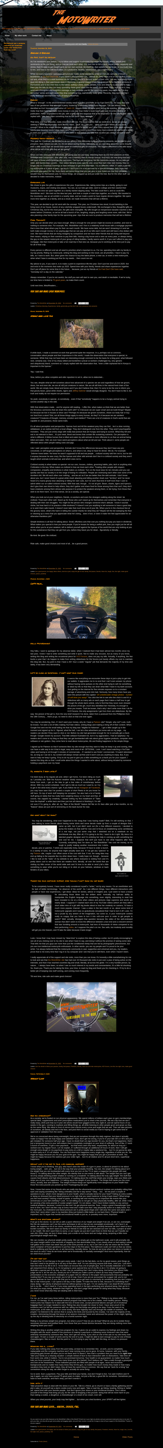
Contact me (36, 35)
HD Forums (105, 1066)
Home (7, 35)
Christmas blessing (41, 306)
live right (117, 571)
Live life (112, 1066)
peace (38, 574)
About (49, 35)
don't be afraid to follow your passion (46, 1066)
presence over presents (89, 306)
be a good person (40, 571)
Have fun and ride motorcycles (91, 1066)
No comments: (67, 303)
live (113, 571)
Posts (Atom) (43, 1441)
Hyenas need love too (41, 316)
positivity (43, 574)
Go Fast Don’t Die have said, (110, 269)
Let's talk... (36, 583)
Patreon (97, 722)
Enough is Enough (40, 52)
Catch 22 (70, 108)
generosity (64, 306)
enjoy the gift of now (77, 571)
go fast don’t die (73, 306)
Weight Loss (37, 1078)
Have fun (104, 571)
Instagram (84, 788)
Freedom (73, 1066)
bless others (57, 571)
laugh (109, 571)
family (58, 306)
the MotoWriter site (56, 960)
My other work (21, 35)
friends (98, 571)
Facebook (95, 788)
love (80, 306)
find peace (92, 571)
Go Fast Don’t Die (50, 77)
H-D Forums (81, 656)
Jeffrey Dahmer (79, 391)
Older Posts (127, 1437)
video (71, 927)
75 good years (59, 280)
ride (52, 1432)
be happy (50, 571)
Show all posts (93, 44)
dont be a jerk (66, 571)
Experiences (52, 306)
